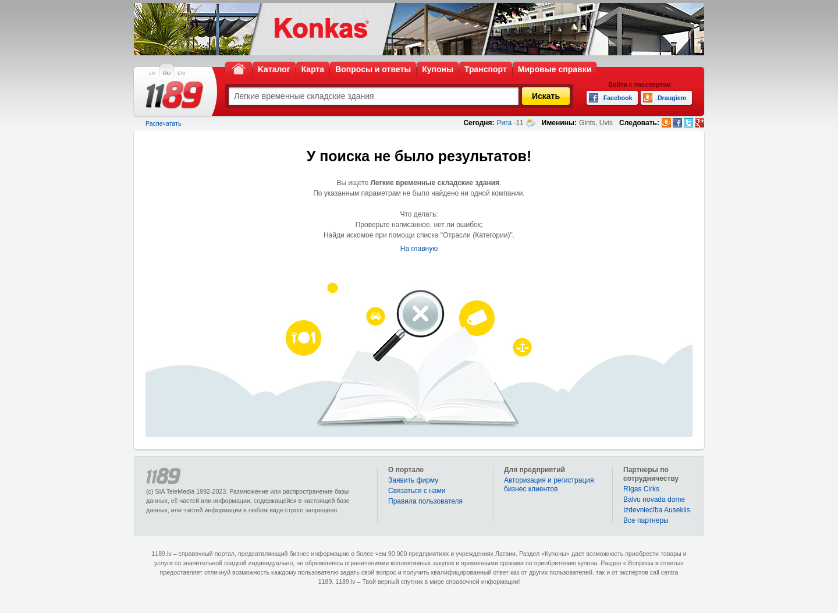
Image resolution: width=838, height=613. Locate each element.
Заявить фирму (413, 480)
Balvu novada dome (654, 499)
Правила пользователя (425, 501)
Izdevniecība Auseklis (656, 510)
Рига (504, 123)
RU (167, 73)
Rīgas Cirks (641, 489)
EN (181, 73)
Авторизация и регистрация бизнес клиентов (549, 484)
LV (152, 73)
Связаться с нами (416, 491)
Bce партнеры (646, 520)
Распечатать (163, 123)
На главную (419, 249)
